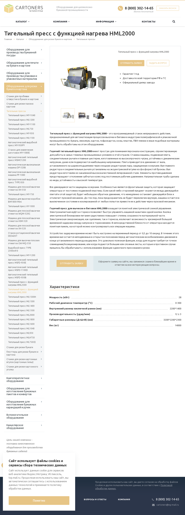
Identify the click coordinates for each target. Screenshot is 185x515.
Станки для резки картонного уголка (22, 368)
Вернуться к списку (15, 465)
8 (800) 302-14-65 (139, 8)
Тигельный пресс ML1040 (21, 328)
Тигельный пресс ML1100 (21, 138)
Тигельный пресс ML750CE (22, 342)
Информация (106, 21)
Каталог (22, 21)
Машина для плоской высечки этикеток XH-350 (24, 188)
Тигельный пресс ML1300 (21, 310)
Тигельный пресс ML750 (20, 129)
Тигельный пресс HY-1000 (21, 206)
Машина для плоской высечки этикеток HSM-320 (24, 219)
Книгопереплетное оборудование (18, 379)
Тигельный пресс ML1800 (21, 319)
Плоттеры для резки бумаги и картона (22, 353)
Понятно (39, 500)
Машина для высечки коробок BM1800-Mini (24, 200)
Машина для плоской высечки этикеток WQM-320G (24, 212)
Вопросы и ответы (95, 499)
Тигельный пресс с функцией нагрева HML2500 (23, 283)
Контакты (148, 21)
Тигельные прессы (16, 111)
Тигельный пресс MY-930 (21, 133)
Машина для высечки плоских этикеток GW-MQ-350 (24, 241)
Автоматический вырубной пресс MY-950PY (22, 143)
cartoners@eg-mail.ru (167, 505)
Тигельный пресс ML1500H (22, 297)
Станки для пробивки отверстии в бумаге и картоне (23, 97)
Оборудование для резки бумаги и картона (22, 88)
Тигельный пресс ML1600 (21, 324)
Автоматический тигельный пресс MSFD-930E (23, 261)
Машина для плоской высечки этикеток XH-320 (24, 227)
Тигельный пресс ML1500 (21, 301)
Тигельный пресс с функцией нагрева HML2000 (23, 290)
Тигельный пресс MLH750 (21, 337)
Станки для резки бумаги (20, 347)
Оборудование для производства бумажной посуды (21, 52)
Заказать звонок (167, 8)
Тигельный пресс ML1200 (21, 120)
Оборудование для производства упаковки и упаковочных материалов (22, 76)
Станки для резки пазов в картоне (20, 105)
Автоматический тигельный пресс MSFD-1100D (23, 268)
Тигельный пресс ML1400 (21, 306)
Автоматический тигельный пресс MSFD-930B (23, 276)
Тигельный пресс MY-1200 (21, 255)
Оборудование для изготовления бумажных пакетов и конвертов (21, 391)
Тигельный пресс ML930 (20, 333)
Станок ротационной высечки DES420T (24, 234)
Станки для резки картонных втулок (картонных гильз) (22, 360)
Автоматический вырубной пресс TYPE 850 (22, 181)
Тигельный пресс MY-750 (21, 194)
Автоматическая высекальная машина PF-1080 (24, 173)
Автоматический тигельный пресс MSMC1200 (23, 158)
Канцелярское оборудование (15, 426)
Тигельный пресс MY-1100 (21, 124)
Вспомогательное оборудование (17, 416)
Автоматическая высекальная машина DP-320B (24, 166)
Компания (61, 21)
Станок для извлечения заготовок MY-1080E (20, 151)
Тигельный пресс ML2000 (21, 315)
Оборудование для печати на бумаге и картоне (22, 64)
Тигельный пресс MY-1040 (21, 115)
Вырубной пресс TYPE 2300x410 (19, 249)
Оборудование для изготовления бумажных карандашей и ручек (21, 404)
